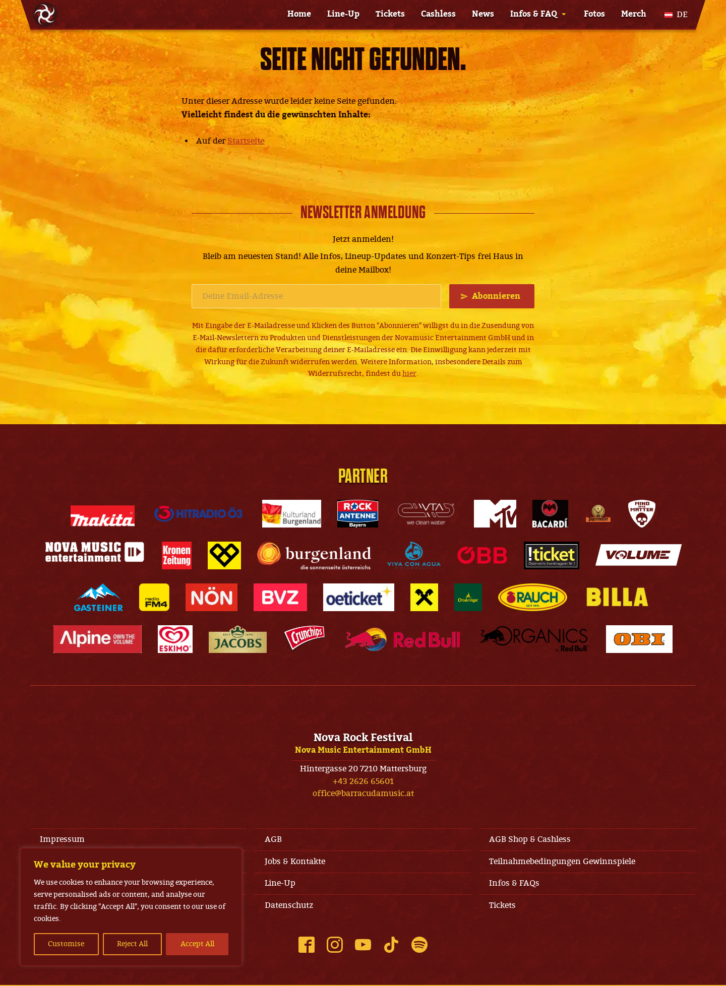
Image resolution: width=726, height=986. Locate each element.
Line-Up (343, 14)
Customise (66, 944)
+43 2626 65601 (363, 781)
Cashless (438, 14)
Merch (633, 14)
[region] (131, 907)
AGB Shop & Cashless (530, 839)
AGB (273, 839)
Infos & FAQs (515, 884)
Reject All (132, 944)
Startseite (245, 141)
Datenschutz (289, 906)
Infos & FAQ (533, 14)
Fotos (594, 14)
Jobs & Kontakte (295, 862)
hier (409, 374)
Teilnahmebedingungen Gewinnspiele (563, 862)
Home (299, 14)
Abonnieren (496, 296)
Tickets (390, 14)
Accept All (197, 944)
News (483, 14)
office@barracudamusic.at (363, 794)
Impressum (62, 839)
